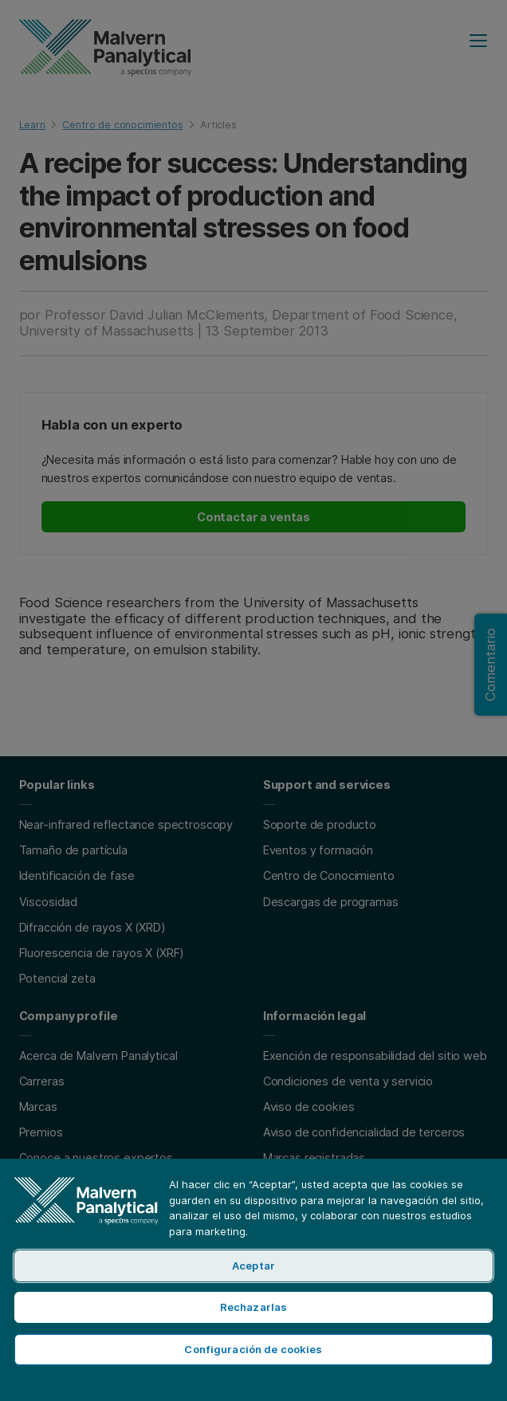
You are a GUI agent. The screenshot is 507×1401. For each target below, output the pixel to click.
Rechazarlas (253, 1307)
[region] (253, 1279)
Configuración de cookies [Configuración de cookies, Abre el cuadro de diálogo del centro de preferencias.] (253, 1349)
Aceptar (253, 1265)
